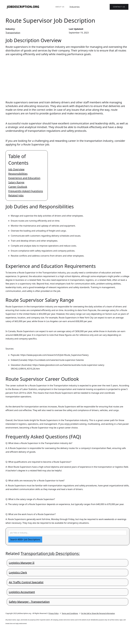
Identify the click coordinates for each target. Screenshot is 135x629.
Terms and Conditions (70, 613)
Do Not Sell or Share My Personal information (98, 613)
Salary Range (16, 182)
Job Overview (16, 169)
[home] (23, 7)
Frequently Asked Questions (25, 191)
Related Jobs (16, 195)
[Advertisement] (67, 75)
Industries (75, 6)
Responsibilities (18, 173)
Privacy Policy (54, 613)
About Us (59, 7)
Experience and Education (24, 178)
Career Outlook (17, 186)
